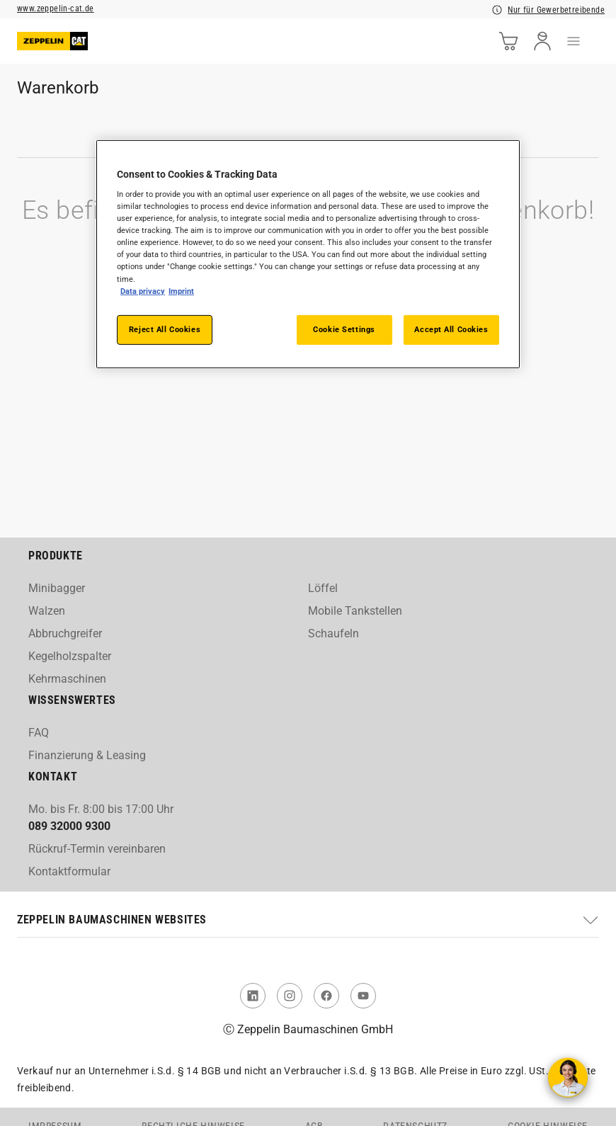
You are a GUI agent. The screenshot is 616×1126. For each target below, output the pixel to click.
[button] (308, 920)
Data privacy (142, 290)
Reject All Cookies (164, 329)
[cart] (508, 41)
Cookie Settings (344, 329)
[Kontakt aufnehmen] (568, 1078)
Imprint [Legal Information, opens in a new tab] (181, 290)
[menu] (573, 41)
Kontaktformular (69, 871)
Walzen (46, 611)
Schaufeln (333, 633)
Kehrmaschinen (67, 679)
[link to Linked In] (253, 995)
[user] (542, 41)
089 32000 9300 (69, 826)
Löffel (323, 588)
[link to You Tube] (363, 995)
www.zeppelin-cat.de (55, 8)
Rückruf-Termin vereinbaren (97, 848)
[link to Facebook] (326, 995)
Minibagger (56, 588)
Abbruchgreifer (65, 633)
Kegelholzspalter (69, 656)
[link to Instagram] (289, 995)
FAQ (38, 732)
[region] (308, 253)
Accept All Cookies (451, 329)
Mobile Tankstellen (355, 611)
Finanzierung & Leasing (87, 755)
